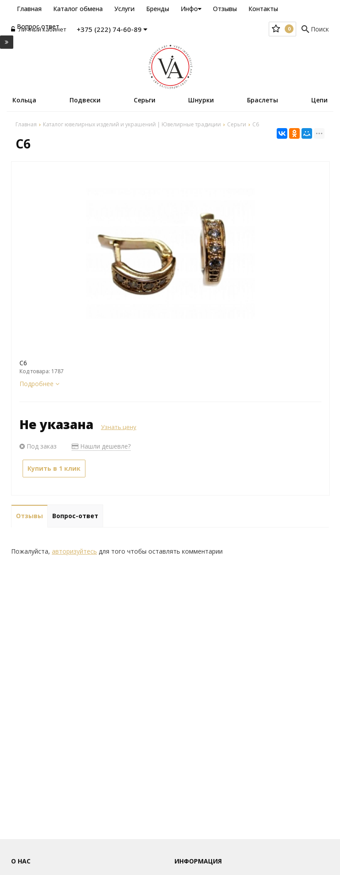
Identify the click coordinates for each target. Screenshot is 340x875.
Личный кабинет (38, 29)
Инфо (191, 8)
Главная (29, 8)
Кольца (24, 100)
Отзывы (225, 8)
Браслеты (262, 100)
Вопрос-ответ (75, 516)
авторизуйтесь (74, 551)
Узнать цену (118, 427)
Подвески (85, 100)
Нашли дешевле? (101, 446)
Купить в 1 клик (54, 468)
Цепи (319, 100)
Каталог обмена (78, 8)
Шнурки (201, 100)
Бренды (157, 8)
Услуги (124, 8)
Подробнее (39, 383)
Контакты (263, 8)
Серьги (144, 100)
